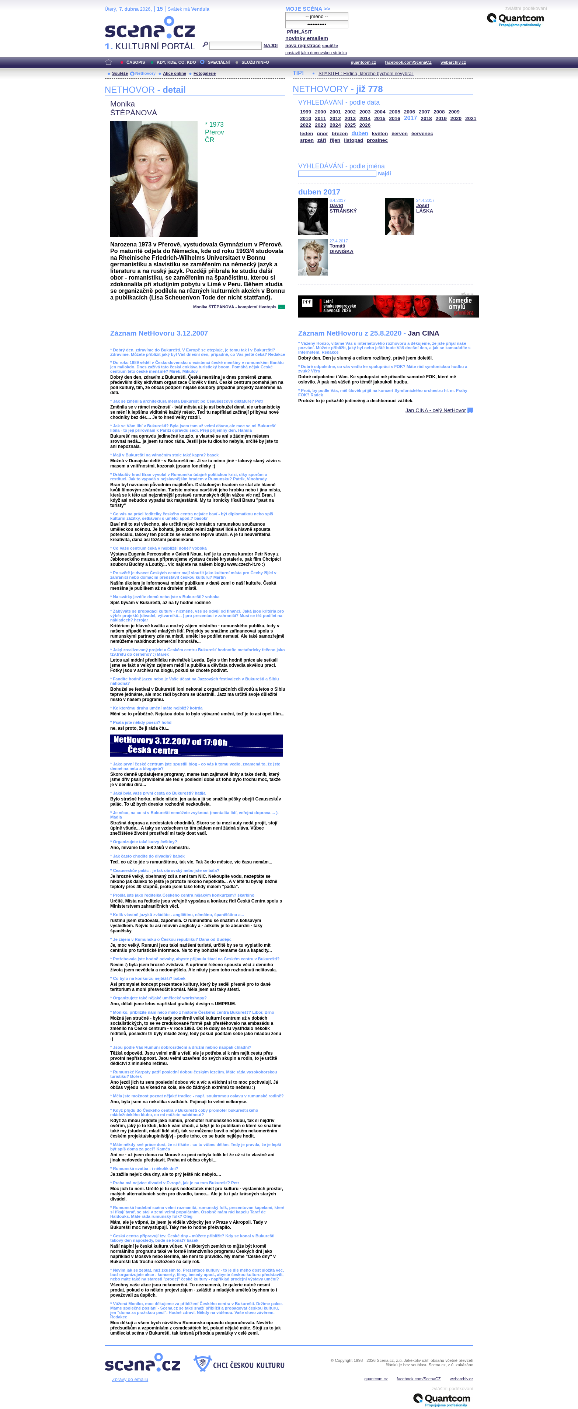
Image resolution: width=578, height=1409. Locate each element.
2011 (320, 118)
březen (340, 133)
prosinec (377, 140)
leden (306, 133)
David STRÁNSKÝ (343, 208)
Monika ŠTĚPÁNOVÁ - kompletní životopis (234, 307)
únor (322, 133)
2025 (350, 125)
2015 (379, 118)
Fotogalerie (205, 73)
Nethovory (145, 73)
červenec (422, 133)
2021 (470, 118)
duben (360, 133)
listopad (353, 140)
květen (380, 133)
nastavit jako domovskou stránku (316, 52)
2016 (394, 118)
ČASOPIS (135, 62)
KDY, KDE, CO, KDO (176, 62)
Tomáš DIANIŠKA (342, 248)
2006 (409, 112)
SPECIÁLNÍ (219, 62)
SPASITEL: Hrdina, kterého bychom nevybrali (366, 73)
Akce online (174, 73)
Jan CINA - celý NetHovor (435, 410)
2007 (424, 112)
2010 (305, 118)
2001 (335, 112)
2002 (350, 112)
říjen (335, 140)
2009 (454, 112)
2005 (394, 112)
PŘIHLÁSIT (299, 32)
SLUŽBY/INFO (255, 62)
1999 (305, 112)
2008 (439, 112)
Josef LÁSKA (424, 208)
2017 (410, 118)
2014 (364, 118)
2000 (320, 112)
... (281, 307)
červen (399, 133)
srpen (307, 140)
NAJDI (271, 45)
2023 (320, 125)
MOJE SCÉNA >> (307, 9)
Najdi (384, 173)
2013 (350, 118)
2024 (335, 125)
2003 (364, 112)
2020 (456, 118)
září (321, 140)
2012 (335, 118)
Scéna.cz (117, 19)
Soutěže (120, 73)
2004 (379, 112)
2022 (305, 125)
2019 (441, 118)
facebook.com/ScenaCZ (408, 62)
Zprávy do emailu (130, 1379)
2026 (364, 125)
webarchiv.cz (453, 62)
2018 (426, 118)
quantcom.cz (363, 62)
